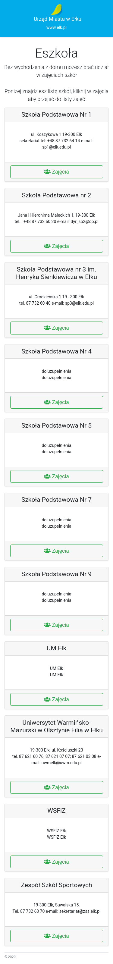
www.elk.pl (56, 27)
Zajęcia (56, 172)
